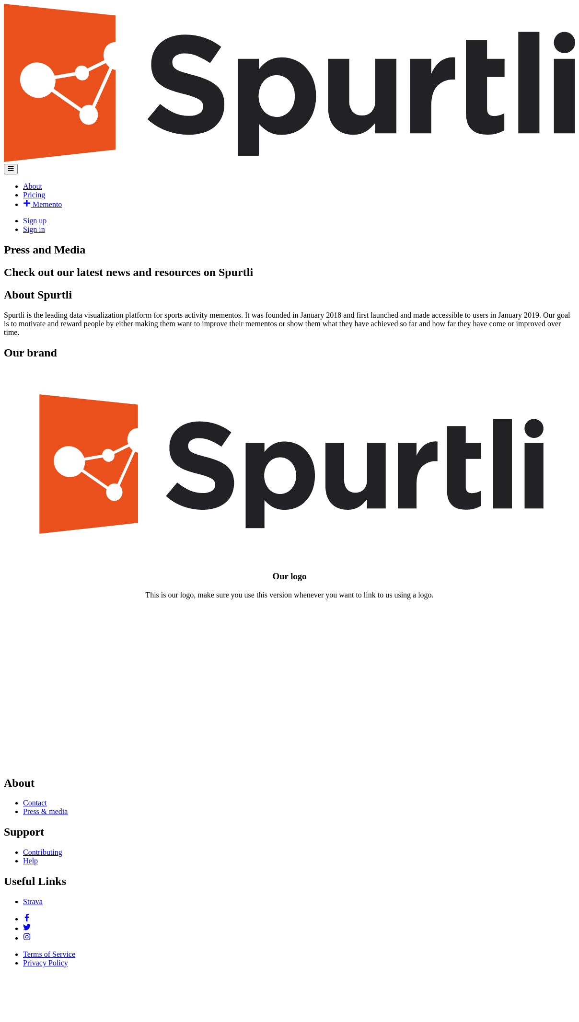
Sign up (34, 221)
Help (30, 861)
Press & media (45, 811)
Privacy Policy (45, 963)
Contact (35, 803)
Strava (33, 901)
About (32, 186)
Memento (42, 204)
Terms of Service (49, 954)
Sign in (34, 229)
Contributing (42, 852)
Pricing (34, 195)
